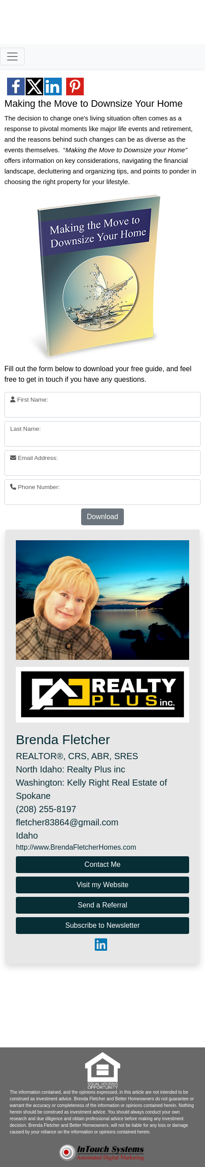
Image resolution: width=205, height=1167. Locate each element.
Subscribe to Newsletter (102, 925)
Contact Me (103, 864)
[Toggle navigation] (12, 56)
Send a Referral (102, 905)
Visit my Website (103, 884)
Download (102, 516)
